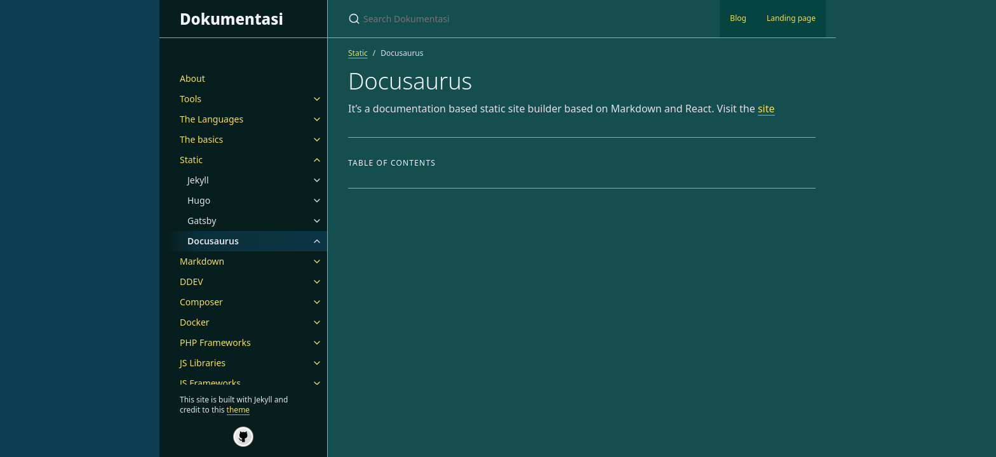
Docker (195, 322)
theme (238, 409)
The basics (201, 139)
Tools (190, 99)
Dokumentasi (231, 18)
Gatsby (201, 221)
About (192, 78)
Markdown (202, 261)
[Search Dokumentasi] (498, 18)
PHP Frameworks (215, 342)
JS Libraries (202, 363)
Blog (738, 18)
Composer (201, 302)
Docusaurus (213, 241)
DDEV (191, 281)
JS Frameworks (210, 383)
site (766, 109)
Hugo (198, 200)
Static (191, 160)
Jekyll (198, 180)
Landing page (791, 18)
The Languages (211, 119)
